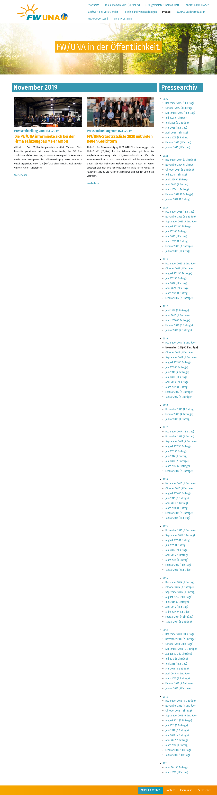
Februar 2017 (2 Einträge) (179, 471)
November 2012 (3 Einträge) (180, 705)
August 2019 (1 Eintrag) (178, 362)
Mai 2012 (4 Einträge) (177, 735)
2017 (165, 427)
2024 (165, 155)
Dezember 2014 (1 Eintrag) (179, 582)
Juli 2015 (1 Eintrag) (175, 545)
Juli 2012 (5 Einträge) (176, 725)
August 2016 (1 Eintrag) (178, 493)
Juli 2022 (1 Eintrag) (175, 278)
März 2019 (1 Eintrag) (176, 387)
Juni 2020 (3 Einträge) (177, 310)
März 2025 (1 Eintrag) (176, 137)
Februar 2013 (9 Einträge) (179, 683)
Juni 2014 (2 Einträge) (177, 602)
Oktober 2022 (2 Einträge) (179, 268)
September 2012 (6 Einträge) (180, 715)
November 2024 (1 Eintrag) (179, 164)
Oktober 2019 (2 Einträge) (179, 352)
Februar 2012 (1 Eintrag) (178, 750)
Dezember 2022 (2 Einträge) (180, 263)
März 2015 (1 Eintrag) (176, 560)
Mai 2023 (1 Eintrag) (176, 236)
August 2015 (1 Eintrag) (177, 540)
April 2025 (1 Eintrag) (176, 132)
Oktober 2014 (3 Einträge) (179, 587)
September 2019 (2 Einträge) (180, 357)
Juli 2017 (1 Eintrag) (175, 451)
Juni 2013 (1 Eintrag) (176, 663)
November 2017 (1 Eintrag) (179, 436)
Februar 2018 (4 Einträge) (179, 414)
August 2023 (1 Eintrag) (178, 226)
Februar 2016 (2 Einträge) (179, 513)
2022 (165, 259)
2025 (165, 99)
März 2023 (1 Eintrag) (176, 241)
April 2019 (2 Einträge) (177, 382)
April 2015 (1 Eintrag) (176, 555)
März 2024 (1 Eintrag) (177, 189)
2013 (165, 630)
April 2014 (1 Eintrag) (176, 606)
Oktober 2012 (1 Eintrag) (178, 710)
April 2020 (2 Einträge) (177, 315)
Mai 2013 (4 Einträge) (177, 668)
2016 (165, 479)
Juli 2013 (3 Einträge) (176, 658)
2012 (165, 696)
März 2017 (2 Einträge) (177, 466)
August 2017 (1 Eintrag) (178, 446)
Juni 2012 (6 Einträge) (177, 730)
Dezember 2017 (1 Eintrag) (179, 431)
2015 (165, 526)
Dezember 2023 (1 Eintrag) (179, 211)
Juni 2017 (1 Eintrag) (176, 456)
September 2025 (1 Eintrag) (180, 112)
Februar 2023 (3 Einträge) (179, 246)
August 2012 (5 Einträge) (178, 720)
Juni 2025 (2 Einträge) (177, 122)
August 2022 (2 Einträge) (178, 273)
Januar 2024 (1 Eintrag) (177, 199)
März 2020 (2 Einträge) (177, 320)
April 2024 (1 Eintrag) (176, 184)
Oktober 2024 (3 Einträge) (179, 169)
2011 (165, 763)
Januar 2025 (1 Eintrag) (177, 147)
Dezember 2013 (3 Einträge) (180, 634)
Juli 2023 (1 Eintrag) (175, 231)
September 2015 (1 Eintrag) (180, 535)
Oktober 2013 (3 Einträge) (179, 644)
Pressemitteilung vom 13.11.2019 (36, 131)
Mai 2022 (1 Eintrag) (176, 283)
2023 (165, 207)
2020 (165, 306)
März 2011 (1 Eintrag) (176, 772)
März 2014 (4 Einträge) (177, 611)
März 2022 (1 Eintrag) (176, 293)
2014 (165, 578)
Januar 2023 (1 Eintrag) (177, 251)
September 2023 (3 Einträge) (180, 221)
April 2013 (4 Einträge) (177, 673)
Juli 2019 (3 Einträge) (176, 367)
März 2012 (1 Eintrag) (176, 745)
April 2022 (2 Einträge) (177, 288)
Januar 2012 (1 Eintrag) (177, 755)
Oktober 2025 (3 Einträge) (179, 108)
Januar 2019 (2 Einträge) (178, 396)
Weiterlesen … (22, 175)
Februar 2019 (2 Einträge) (179, 392)
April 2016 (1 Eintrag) (176, 503)
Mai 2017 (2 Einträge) (176, 461)
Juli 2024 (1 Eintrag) (176, 174)
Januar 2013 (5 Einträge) (178, 688)
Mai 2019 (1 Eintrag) (176, 377)
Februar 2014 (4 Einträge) (179, 616)
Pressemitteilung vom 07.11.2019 (109, 131)
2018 (165, 405)
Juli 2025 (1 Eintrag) (175, 117)
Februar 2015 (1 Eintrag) (178, 564)
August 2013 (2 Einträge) (178, 653)
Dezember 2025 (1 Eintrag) (179, 103)
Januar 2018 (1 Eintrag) (177, 419)
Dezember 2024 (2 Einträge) (180, 159)
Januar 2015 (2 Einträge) (178, 569)
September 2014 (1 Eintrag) (180, 592)
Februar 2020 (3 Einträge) (179, 325)
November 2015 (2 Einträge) (180, 530)
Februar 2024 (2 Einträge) (179, 194)
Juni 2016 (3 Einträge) (177, 498)
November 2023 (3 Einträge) (180, 216)
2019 (165, 338)
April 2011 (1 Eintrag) (176, 767)
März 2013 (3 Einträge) (177, 678)
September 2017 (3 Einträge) (180, 441)
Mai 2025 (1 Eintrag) (176, 127)
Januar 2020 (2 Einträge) (178, 330)
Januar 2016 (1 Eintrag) (177, 518)
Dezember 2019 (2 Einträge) (180, 342)
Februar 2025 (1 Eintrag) (178, 142)
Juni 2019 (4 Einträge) (177, 372)
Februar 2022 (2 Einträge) (179, 298)
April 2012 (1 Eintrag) (176, 740)
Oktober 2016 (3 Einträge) (179, 488)
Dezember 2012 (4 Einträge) (180, 700)
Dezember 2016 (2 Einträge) (180, 483)
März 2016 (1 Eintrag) (176, 508)
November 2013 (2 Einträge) (180, 639)
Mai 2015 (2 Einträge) (176, 550)
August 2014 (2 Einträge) (178, 597)
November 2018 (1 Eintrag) (179, 409)
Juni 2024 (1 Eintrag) (176, 179)
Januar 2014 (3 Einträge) (178, 621)
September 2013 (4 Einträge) (181, 648)
